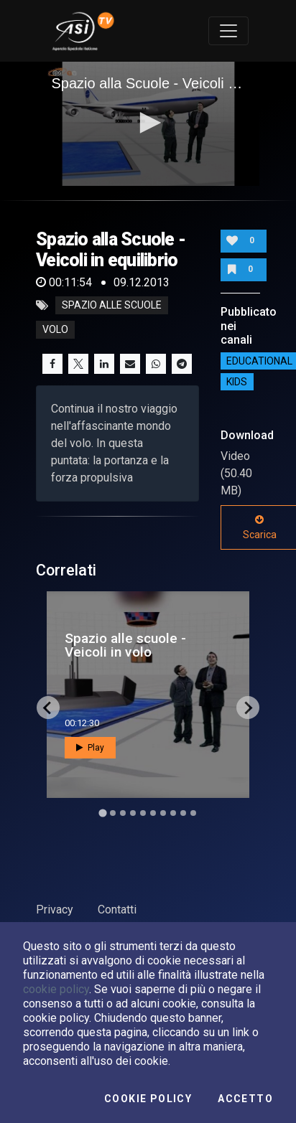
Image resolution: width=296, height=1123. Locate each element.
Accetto (245, 1099)
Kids (236, 381)
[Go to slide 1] (102, 813)
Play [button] (90, 748)
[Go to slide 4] (133, 813)
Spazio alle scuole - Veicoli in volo (125, 645)
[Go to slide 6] (153, 813)
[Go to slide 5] (143, 813)
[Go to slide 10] (193, 813)
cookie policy (56, 989)
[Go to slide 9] (183, 813)
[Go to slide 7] (163, 813)
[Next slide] (247, 707)
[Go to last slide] (48, 707)
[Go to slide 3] (123, 813)
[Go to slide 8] (173, 813)
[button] (148, 122)
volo (55, 330)
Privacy (54, 909)
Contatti (117, 909)
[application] (148, 124)
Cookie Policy (148, 1099)
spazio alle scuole (112, 305)
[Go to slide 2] (113, 813)
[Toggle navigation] (228, 31)
